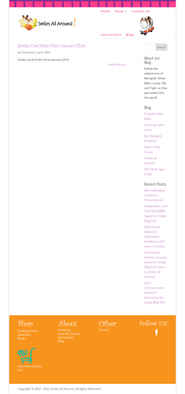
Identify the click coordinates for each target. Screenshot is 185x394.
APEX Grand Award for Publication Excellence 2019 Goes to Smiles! (154, 236)
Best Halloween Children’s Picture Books (154, 195)
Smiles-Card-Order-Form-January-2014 (51, 46)
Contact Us (141, 11)
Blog (130, 35)
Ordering (64, 330)
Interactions (111, 35)
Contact (104, 330)
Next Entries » (118, 64)
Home (105, 11)
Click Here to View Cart (29, 368)
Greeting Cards (28, 331)
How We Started (69, 334)
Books (22, 338)
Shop (119, 11)
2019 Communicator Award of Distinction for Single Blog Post (155, 292)
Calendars (24, 335)
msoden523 (28, 52)
